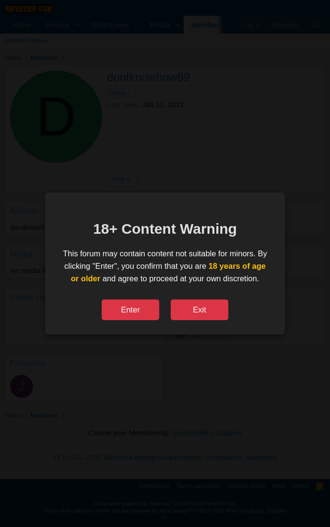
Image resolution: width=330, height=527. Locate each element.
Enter (130, 309)
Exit (199, 309)
